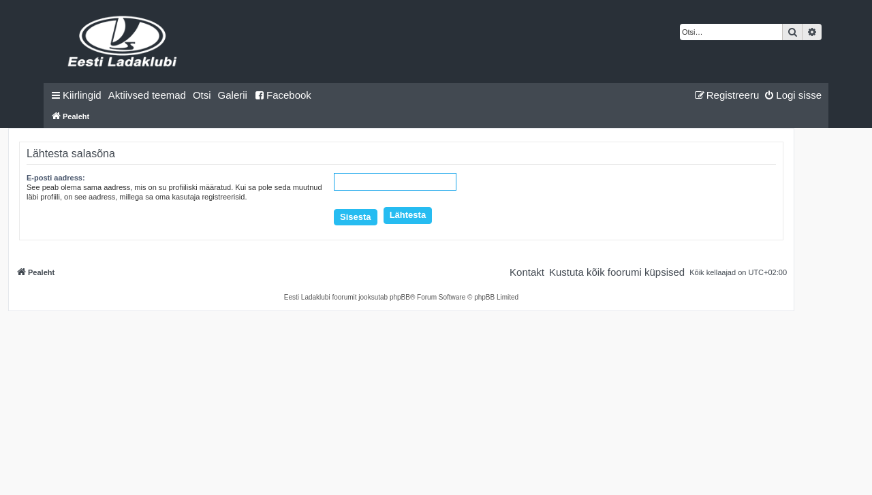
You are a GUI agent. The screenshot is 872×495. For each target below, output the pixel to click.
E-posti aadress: (56, 178)
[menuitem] (147, 95)
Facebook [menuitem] (282, 95)
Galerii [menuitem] (232, 95)
